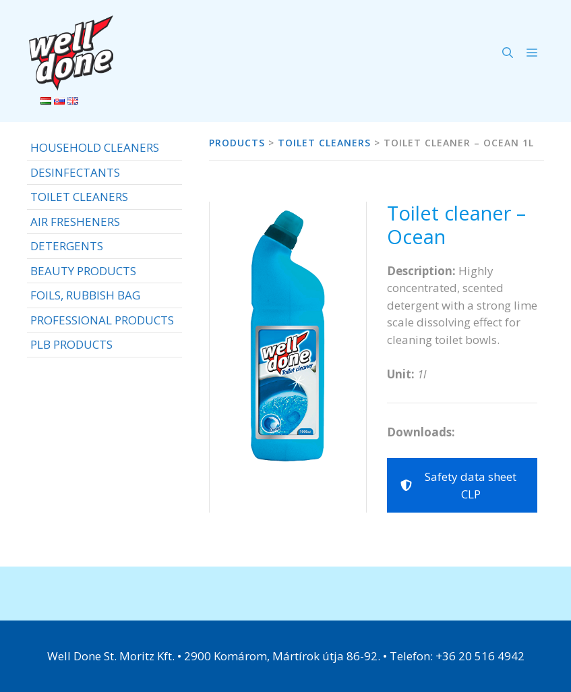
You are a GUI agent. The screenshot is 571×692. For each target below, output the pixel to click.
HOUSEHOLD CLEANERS (94, 147)
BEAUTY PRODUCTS (83, 271)
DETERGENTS (66, 246)
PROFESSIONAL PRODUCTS (102, 320)
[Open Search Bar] (507, 52)
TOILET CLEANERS (79, 196)
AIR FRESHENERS (75, 221)
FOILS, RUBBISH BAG (85, 295)
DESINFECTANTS (75, 172)
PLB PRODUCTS (71, 344)
